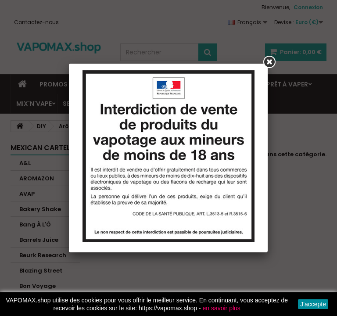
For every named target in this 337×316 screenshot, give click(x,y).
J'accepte (313, 304)
